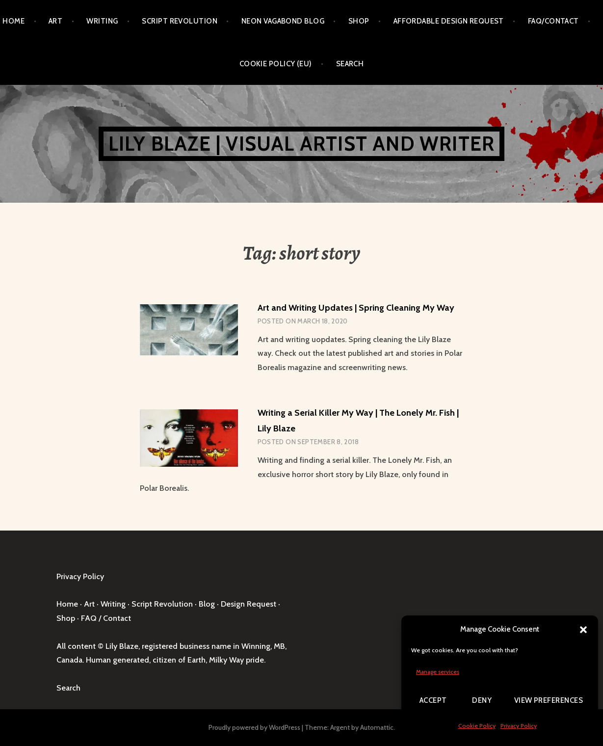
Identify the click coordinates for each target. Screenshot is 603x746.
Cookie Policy (477, 725)
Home (13, 21)
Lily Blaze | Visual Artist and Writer (301, 144)
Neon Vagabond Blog (282, 21)
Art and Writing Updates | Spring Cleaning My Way (356, 307)
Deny (482, 700)
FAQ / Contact (106, 618)
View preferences (548, 700)
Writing (102, 21)
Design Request (248, 604)
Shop (358, 21)
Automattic (376, 727)
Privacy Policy (518, 725)
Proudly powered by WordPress (254, 727)
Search (350, 63)
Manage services (437, 671)
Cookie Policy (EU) (275, 63)
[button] (583, 630)
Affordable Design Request (448, 21)
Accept (433, 700)
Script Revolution (179, 21)
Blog (207, 604)
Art (55, 21)
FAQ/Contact (553, 21)
